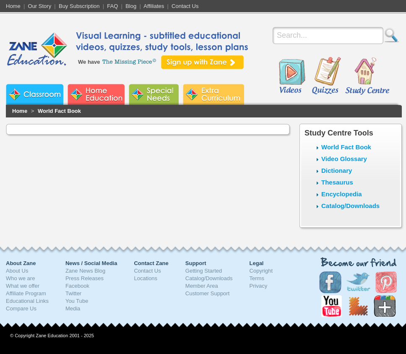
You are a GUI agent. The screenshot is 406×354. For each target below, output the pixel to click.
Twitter (73, 293)
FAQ (112, 6)
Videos (292, 76)
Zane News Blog (85, 271)
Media (72, 308)
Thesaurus (337, 182)
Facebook (77, 286)
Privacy (259, 286)
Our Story (40, 6)
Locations (145, 278)
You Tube (76, 301)
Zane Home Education (96, 94)
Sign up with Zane (202, 62)
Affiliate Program (26, 293)
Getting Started (203, 271)
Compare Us (21, 308)
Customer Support (207, 293)
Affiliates (153, 6)
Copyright (261, 271)
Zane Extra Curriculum (213, 94)
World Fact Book (59, 111)
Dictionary (336, 170)
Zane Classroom (34, 94)
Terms (257, 278)
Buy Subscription (79, 6)
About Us (17, 271)
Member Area (201, 286)
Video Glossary (344, 158)
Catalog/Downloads (350, 205)
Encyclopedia (341, 194)
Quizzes (327, 76)
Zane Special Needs (154, 94)
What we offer (22, 286)
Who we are (20, 278)
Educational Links (27, 301)
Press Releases (84, 278)
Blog (130, 6)
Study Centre (367, 76)
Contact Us (185, 6)
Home (13, 6)
